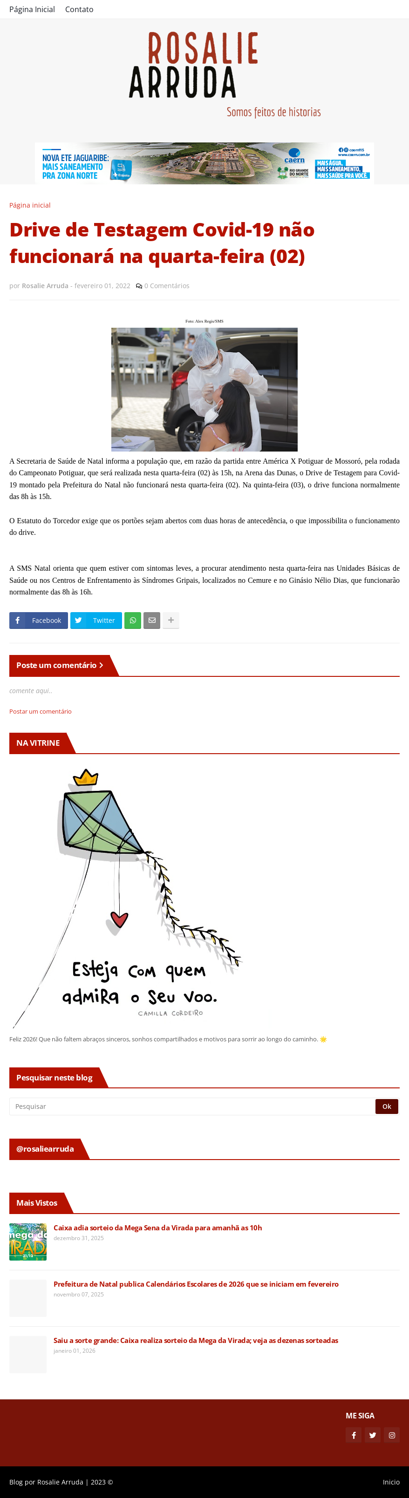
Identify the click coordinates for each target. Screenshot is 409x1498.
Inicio (391, 1482)
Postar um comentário (40, 711)
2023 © (102, 1482)
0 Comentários (167, 285)
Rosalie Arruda (60, 1482)
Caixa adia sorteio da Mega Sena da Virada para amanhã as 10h (158, 1227)
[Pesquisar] (193, 1106)
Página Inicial (32, 9)
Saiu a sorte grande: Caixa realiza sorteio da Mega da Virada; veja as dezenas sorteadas (196, 1340)
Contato (79, 9)
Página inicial (30, 205)
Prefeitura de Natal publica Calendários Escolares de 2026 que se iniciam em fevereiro (196, 1284)
